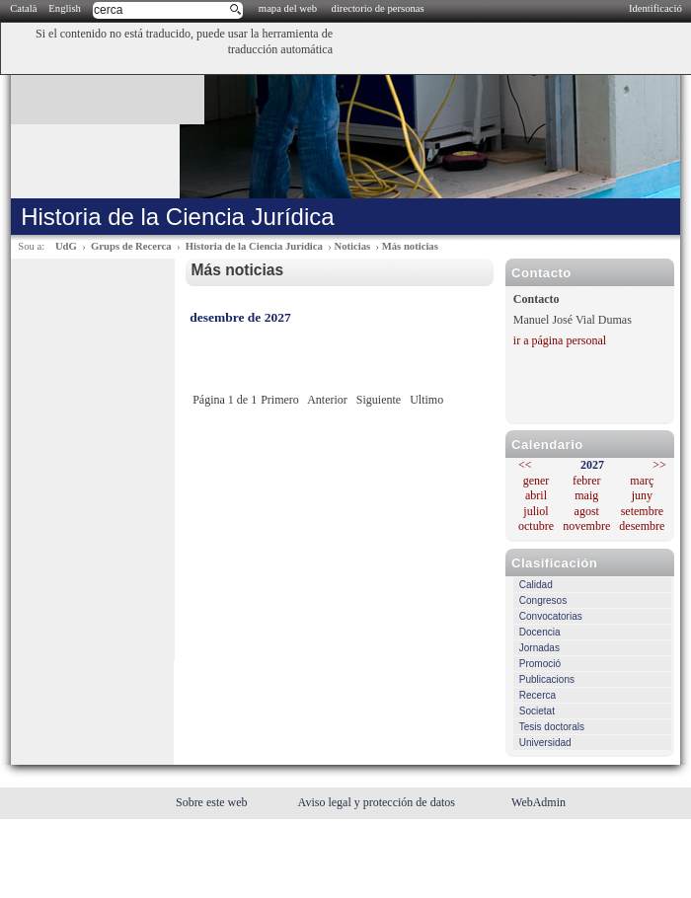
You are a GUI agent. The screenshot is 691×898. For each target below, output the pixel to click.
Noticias (352, 246)
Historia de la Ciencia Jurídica (254, 246)
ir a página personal (559, 340)
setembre (642, 511)
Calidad (536, 584)
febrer (587, 480)
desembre (641, 526)
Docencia (540, 632)
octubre (536, 526)
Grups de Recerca (131, 246)
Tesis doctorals (551, 726)
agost (587, 511)
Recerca (537, 695)
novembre (586, 526)
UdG (66, 246)
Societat (537, 711)
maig (586, 495)
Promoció (540, 663)
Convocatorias (550, 616)
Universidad (545, 742)
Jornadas (539, 647)
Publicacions (547, 679)
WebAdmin (538, 802)
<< (525, 465)
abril (536, 495)
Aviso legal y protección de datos (378, 802)
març (641, 480)
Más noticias (410, 246)
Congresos (543, 600)
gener (536, 480)
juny (642, 495)
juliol (535, 511)
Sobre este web (213, 802)
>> (659, 465)
